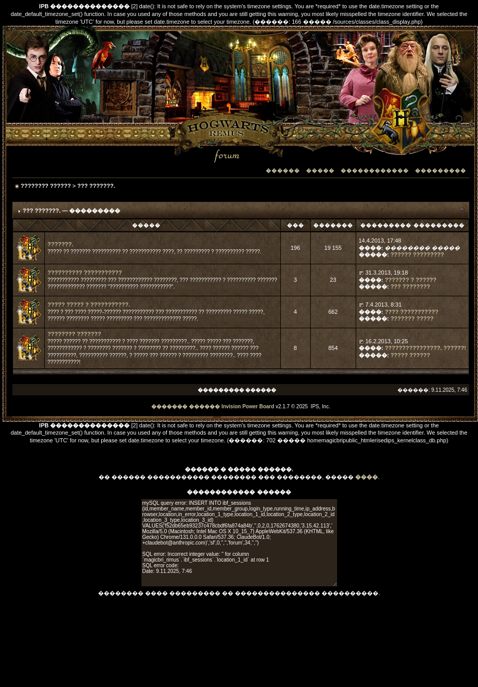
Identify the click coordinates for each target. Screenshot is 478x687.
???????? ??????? (74, 334)
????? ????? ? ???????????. (88, 304)
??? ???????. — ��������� (71, 210)
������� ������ (185, 406)
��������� (440, 170)
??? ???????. (96, 186)
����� (320, 170)
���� (366, 477)
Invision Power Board (247, 406)
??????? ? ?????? (410, 280)
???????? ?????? (46, 186)
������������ (375, 170)
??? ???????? (410, 286)
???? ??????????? (411, 312)
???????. (60, 244)
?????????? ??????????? (84, 272)
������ (283, 170)
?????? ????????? (417, 254)
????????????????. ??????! (425, 348)
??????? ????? (412, 318)
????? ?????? (410, 355)
